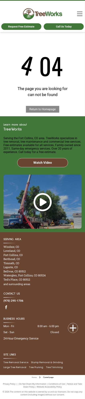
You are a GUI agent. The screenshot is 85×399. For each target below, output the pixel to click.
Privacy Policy (9, 383)
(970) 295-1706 (13, 300)
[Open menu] (79, 14)
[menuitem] (17, 362)
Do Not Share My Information (32, 383)
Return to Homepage (42, 109)
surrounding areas (19, 284)
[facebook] (6, 308)
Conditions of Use (57, 383)
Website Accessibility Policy (49, 386)
